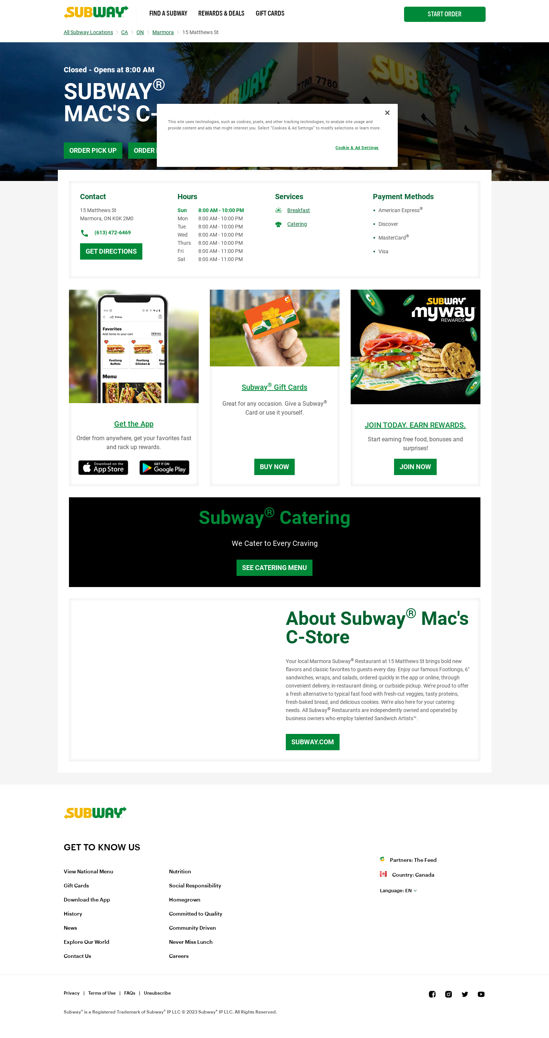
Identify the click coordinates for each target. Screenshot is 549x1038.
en (396, 890)
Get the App (133, 424)
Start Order (445, 14)
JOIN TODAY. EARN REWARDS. (415, 425)
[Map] (169, 679)
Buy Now (274, 467)
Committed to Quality (195, 914)
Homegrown (185, 900)
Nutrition (180, 871)
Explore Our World (86, 942)
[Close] (387, 113)
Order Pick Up (93, 150)
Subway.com (312, 742)
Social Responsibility (195, 886)
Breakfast (298, 210)
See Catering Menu (274, 567)
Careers (179, 956)
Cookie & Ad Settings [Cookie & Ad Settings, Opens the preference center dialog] (356, 147)
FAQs (129, 993)
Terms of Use (102, 993)
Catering (297, 224)
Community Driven (192, 928)
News (70, 928)
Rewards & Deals (221, 13)
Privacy (72, 993)
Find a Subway (168, 13)
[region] (277, 135)
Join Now (415, 467)
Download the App (87, 900)
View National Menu (88, 871)
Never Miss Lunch (191, 942)
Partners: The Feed (413, 860)
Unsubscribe (157, 993)
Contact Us (77, 956)
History (73, 914)
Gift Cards (270, 13)
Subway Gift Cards (274, 387)
